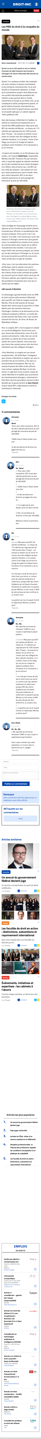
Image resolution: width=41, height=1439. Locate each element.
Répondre (15, 452)
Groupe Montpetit (9, 1365)
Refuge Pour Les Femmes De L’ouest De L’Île (12, 1286)
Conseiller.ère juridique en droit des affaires (13, 1422)
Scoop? (36, 10)
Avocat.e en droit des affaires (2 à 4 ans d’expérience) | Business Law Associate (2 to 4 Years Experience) (13, 1317)
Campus (5, 923)
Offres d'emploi (20, 10)
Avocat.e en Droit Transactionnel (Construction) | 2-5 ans (11, 1375)
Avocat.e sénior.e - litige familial (11, 1408)
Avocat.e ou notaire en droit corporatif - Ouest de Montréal (12, 1359)
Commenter (23, 891)
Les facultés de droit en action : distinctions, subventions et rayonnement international (22, 1161)
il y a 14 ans (15, 420)
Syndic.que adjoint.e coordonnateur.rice (11, 1260)
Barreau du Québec (9, 1270)
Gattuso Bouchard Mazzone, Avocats (11, 1384)
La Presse (6, 21)
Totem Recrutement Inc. (10, 1305)
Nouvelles (6, 872)
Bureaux (5, 977)
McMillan (6, 1328)
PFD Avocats (7, 1414)
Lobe (5, 1427)
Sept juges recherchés (18, 1130)
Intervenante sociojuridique (9, 1277)
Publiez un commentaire (16, 783)
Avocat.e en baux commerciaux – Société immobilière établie (13, 1394)
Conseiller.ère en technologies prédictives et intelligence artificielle (12, 1338)
